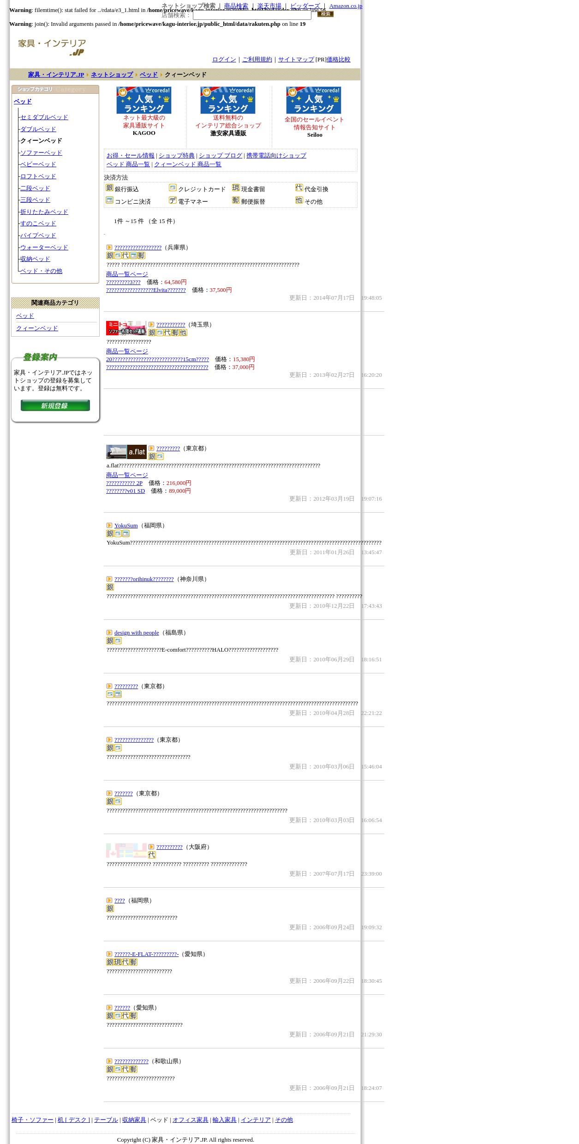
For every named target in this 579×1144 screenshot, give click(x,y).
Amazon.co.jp (346, 6)
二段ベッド (35, 188)
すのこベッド (38, 223)
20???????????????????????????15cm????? (157, 359)
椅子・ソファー (33, 1120)
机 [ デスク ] (74, 1120)
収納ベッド (35, 259)
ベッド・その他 (41, 271)
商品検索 (236, 6)
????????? (168, 448)
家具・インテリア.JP (56, 75)
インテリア (256, 1120)
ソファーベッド (41, 153)
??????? (123, 793)
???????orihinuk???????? (144, 579)
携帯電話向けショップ (276, 155)
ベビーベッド (38, 164)
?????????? (169, 847)
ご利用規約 (257, 59)
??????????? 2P (124, 483)
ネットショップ (112, 75)
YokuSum (126, 525)
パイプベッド (38, 235)
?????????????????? (137, 247)
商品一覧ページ (127, 274)
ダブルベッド (38, 129)
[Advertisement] (244, 412)
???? (119, 900)
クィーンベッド (37, 328)
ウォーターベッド (44, 247)
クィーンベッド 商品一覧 (187, 164)
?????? (122, 1008)
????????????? (131, 1061)
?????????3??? (123, 282)
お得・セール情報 (131, 155)
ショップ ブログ (220, 155)
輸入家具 (225, 1120)
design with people (136, 633)
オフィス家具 (191, 1120)
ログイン (224, 59)
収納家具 (134, 1120)
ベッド (149, 75)
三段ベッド (35, 200)
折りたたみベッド (44, 212)
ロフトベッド (38, 176)
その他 (284, 1120)
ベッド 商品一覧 (128, 164)
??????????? (170, 324)
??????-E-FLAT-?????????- (146, 954)
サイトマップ (296, 59)
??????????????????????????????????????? (157, 367)
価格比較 (339, 59)
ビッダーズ (305, 6)
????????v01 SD (125, 491)
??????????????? (134, 740)
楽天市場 (269, 6)
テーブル (106, 1120)
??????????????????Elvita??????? (146, 290)
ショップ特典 (177, 155)
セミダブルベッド (44, 117)
